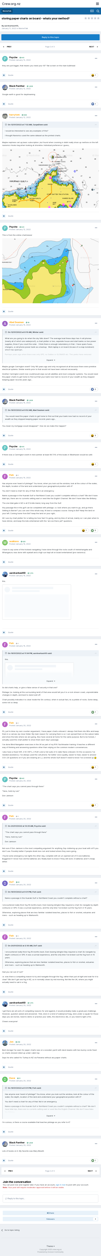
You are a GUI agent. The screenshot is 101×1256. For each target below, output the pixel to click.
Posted (20, 60)
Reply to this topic (50, 37)
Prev (9, 47)
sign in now (61, 1185)
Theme (51, 1246)
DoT (35, 946)
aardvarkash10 (11, 26)
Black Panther (17, 86)
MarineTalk (23, 28)
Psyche (13, 57)
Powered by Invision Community (50, 1252)
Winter (36, 332)
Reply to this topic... (15, 1198)
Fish (34, 892)
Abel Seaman (39, 410)
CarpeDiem (38, 124)
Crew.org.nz (11, 4)
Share (50, 1213)
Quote (10, 75)
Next (91, 47)
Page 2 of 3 (50, 47)
